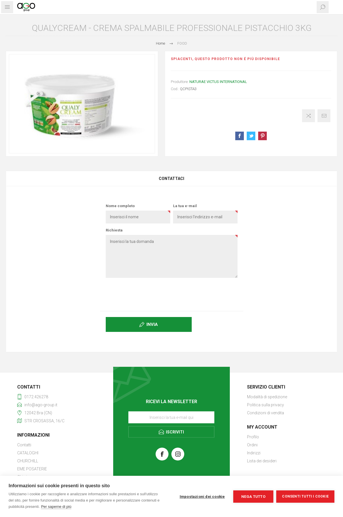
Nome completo (120, 206)
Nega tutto (253, 496)
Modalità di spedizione (267, 397)
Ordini (252, 445)
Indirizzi (253, 453)
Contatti (24, 445)
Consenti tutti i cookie (305, 496)
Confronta (308, 115)
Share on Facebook (239, 136)
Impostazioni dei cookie (202, 496)
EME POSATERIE (32, 469)
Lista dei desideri (262, 461)
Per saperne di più (56, 506)
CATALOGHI (27, 453)
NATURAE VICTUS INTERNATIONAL (218, 82)
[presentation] (171, 293)
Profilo (253, 437)
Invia (152, 324)
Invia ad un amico (323, 115)
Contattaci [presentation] (171, 178)
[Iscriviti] (171, 417)
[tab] (171, 178)
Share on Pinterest (262, 136)
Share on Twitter (251, 136)
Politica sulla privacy (265, 405)
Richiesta (114, 230)
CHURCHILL (27, 461)
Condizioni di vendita (265, 413)
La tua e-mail (185, 206)
